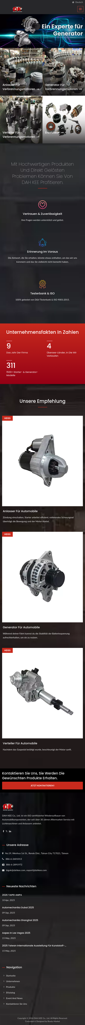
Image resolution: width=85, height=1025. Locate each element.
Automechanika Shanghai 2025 (20, 920)
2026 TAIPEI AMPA (12, 895)
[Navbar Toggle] (80, 9)
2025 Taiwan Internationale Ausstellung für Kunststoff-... (34, 945)
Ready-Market (54, 1021)
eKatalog (10, 992)
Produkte (10, 986)
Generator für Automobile (21, 627)
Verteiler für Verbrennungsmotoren (21, 135)
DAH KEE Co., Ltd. (42, 1018)
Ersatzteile (54, 132)
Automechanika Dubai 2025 (18, 907)
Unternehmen (13, 981)
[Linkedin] (10, 831)
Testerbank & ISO (42, 293)
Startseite (11, 975)
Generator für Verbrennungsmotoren (63, 87)
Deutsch (79, 2)
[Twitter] (7, 831)
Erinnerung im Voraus (42, 252)
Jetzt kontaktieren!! (42, 785)
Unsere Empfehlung (42, 401)
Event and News (14, 998)
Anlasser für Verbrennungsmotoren (21, 87)
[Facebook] (3, 831)
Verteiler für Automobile (20, 743)
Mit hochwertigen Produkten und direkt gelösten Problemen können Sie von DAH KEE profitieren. (42, 173)
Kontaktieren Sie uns (16, 1003)
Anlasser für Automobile (20, 511)
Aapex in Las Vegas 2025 (16, 933)
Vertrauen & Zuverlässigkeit (42, 214)
